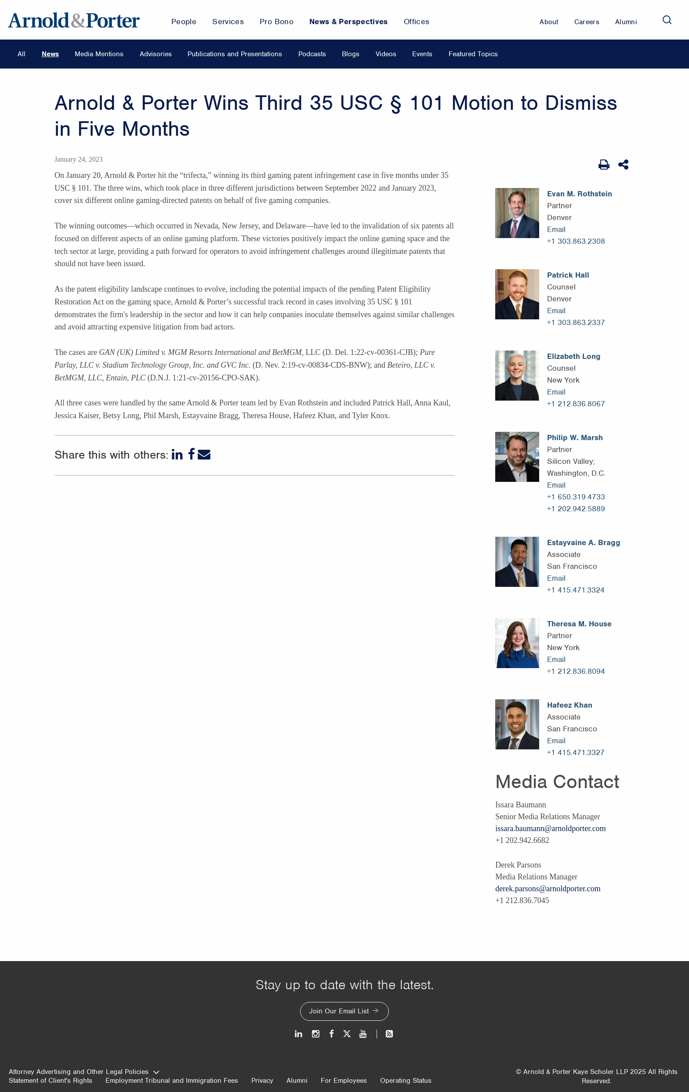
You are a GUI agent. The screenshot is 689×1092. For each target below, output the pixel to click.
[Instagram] (316, 1034)
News (50, 54)
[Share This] (624, 164)
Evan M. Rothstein (579, 194)
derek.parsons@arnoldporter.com (548, 888)
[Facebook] (191, 454)
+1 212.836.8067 (576, 404)
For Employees (344, 1080)
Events (422, 54)
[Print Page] (604, 164)
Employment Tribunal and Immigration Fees (171, 1080)
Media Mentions (99, 54)
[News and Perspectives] (385, 1034)
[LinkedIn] (178, 454)
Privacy (262, 1080)
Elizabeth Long (574, 356)
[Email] (204, 454)
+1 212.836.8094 (576, 671)
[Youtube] (363, 1034)
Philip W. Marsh (575, 437)
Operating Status (406, 1080)
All (21, 54)
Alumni (297, 1080)
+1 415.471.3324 (576, 590)
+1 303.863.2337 (576, 322)
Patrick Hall (568, 275)
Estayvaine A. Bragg (583, 542)
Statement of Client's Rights (50, 1080)
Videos (386, 54)
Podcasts (312, 54)
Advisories (156, 54)
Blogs (350, 54)
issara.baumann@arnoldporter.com (550, 828)
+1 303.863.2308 (576, 241)
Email (556, 229)
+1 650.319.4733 (576, 497)
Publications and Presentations (235, 54)
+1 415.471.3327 (576, 752)
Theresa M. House (579, 624)
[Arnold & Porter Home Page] (74, 20)
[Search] (667, 20)
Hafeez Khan (569, 705)
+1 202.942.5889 (576, 508)
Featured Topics (473, 54)
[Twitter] (347, 1034)
